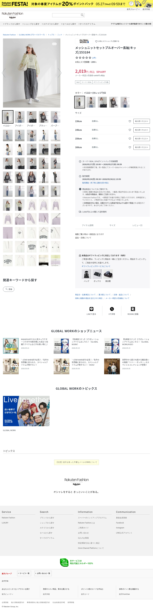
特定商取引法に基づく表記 (89, 543)
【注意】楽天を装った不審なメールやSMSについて (76, 462)
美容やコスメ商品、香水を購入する (56, 589)
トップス (51, 35)
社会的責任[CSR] (59, 602)
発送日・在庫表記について (85, 294)
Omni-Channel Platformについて (91, 548)
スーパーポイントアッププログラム (92, 518)
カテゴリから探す (47, 528)
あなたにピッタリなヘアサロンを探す (16, 589)
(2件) (94, 57)
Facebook (120, 523)
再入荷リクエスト (141, 121)
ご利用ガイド (83, 528)
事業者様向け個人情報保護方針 (38, 602)
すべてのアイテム (47, 538)
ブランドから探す (47, 518)
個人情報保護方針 (17, 602)
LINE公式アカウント (124, 533)
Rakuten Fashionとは (86, 523)
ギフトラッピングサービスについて (96, 266)
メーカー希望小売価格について (117, 298)
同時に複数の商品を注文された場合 (88, 298)
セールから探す (46, 533)
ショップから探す (47, 523)
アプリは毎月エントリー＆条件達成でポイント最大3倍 (131, 24)
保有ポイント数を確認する (129, 589)
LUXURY (5, 523)
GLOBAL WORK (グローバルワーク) (32, 35)
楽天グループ (132, 9)
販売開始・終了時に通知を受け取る (95, 183)
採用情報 (71, 602)
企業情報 (5, 602)
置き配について (105, 294)
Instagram (120, 528)
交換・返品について (121, 294)
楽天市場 (146, 9)
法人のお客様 (83, 538)
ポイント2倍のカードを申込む (92, 589)
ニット (59, 35)
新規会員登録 (121, 518)
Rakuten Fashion (25, 15)
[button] (3, 73)
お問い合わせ (83, 533)
